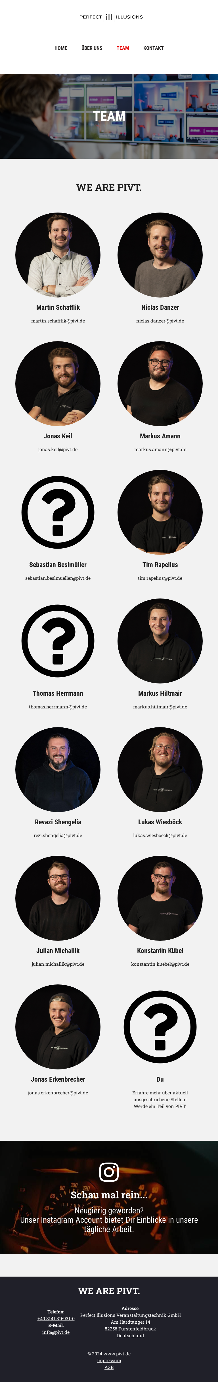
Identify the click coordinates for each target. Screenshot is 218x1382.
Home (60, 48)
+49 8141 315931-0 (56, 1318)
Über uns (91, 48)
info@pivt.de (56, 1332)
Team (123, 48)
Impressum (109, 1360)
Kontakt (153, 48)
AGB (109, 1367)
